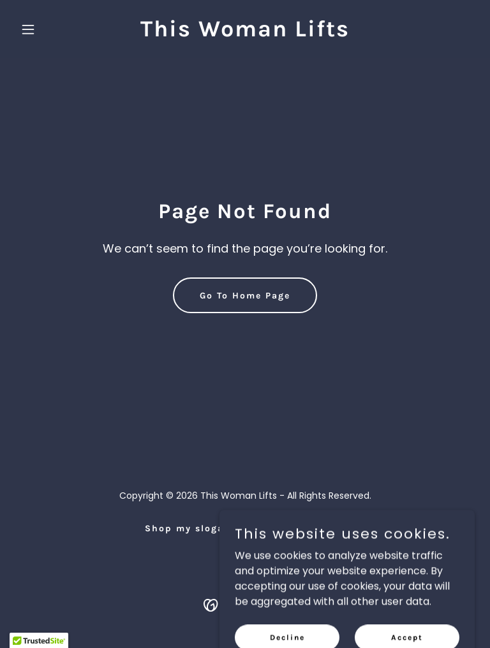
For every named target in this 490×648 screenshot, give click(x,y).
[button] (49, 29)
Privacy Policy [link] (307, 528)
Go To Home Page (245, 295)
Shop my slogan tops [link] (202, 528)
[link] (245, 33)
